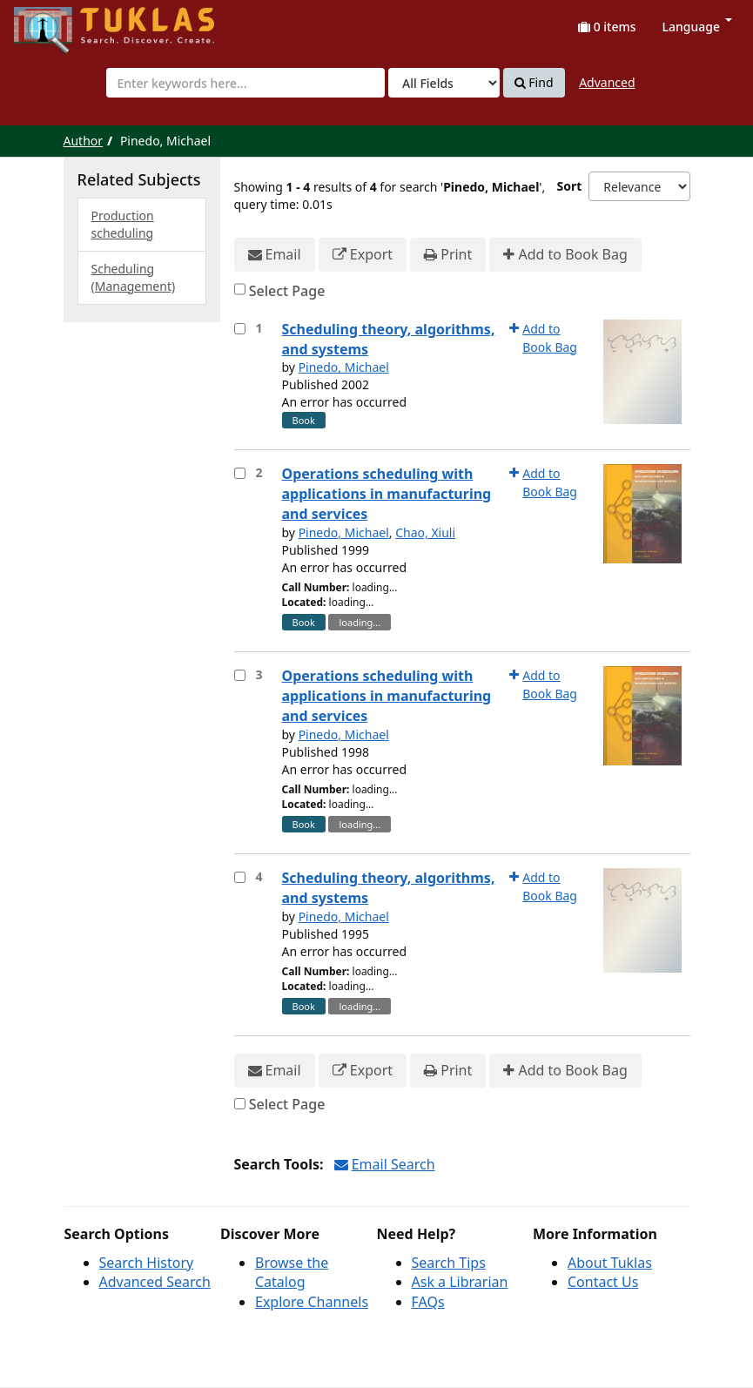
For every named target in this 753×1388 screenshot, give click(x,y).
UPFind (56, 22)
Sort (569, 186)
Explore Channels (311, 1301)
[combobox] (245, 83)
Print (448, 255)
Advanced (607, 82)
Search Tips (449, 1262)
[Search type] (444, 83)
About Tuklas (610, 1262)
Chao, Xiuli (425, 532)
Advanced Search (155, 1281)
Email (274, 255)
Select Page (287, 290)
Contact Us (603, 1281)
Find (534, 82)
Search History (146, 1262)
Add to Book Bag (565, 255)
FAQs (428, 1301)
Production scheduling (122, 224)
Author (84, 140)
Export (363, 255)
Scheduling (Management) (133, 277)
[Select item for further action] (239, 328)
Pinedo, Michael (344, 367)
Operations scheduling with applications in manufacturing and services (387, 493)
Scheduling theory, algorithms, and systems (388, 339)
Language (697, 26)
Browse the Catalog (291, 1272)
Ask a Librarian (460, 1281)
